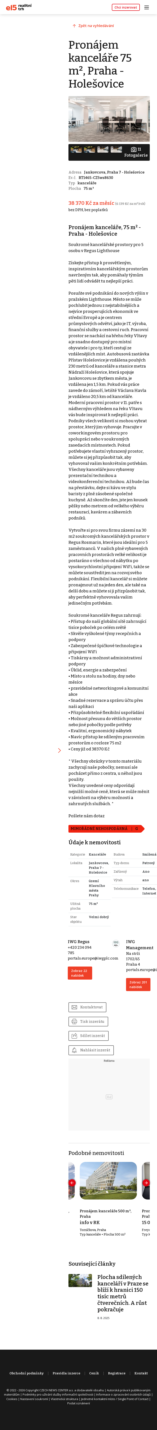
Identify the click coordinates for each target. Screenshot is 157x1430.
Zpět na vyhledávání (98, 26)
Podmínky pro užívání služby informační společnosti (58, 1411)
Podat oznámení (78, 1419)
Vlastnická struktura (64, 1415)
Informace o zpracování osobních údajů (123, 1411)
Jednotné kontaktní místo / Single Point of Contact (114, 1415)
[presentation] (73, 1198)
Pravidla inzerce (66, 1390)
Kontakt (141, 1390)
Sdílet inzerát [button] (94, 1051)
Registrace (116, 1390)
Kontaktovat (93, 1023)
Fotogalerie (136, 151)
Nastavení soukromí (34, 1415)
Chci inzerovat (126, 7)
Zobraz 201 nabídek (136, 998)
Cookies (11, 1415)
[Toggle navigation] (148, 6)
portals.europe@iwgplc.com (94, 969)
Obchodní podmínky (26, 1390)
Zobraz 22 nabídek (81, 983)
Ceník (94, 1390)
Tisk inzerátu (94, 1037)
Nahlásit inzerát (97, 1066)
